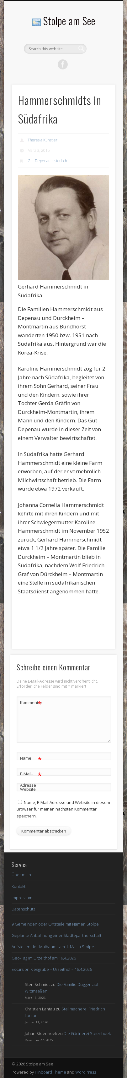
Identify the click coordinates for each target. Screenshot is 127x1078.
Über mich (21, 874)
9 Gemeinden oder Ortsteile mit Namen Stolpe (55, 924)
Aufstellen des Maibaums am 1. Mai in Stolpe (53, 946)
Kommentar (31, 702)
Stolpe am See (69, 20)
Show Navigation (100, 56)
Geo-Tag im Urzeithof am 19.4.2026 (44, 958)
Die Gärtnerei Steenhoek (87, 1033)
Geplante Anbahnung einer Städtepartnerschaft (56, 935)
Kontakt (18, 886)
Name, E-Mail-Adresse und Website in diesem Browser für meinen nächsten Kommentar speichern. (63, 809)
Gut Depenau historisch (47, 160)
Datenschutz (23, 909)
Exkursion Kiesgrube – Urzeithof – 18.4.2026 (52, 969)
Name (31, 758)
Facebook (63, 64)
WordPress (85, 1072)
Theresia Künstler (42, 140)
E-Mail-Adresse (31, 778)
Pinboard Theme (50, 1072)
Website (28, 789)
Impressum (22, 897)
